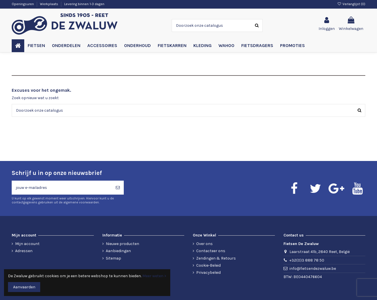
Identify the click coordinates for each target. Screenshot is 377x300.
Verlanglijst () (351, 4)
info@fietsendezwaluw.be (312, 268)
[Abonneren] (118, 188)
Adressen (24, 250)
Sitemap (113, 258)
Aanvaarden (24, 287)
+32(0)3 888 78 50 (306, 260)
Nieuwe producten (122, 243)
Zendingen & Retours (216, 258)
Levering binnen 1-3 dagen (84, 4)
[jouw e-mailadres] (62, 188)
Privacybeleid (208, 272)
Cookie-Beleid (208, 265)
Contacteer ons (210, 250)
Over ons (204, 243)
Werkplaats (49, 4)
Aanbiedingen (118, 250)
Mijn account (27, 243)
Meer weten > (154, 276)
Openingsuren (23, 4)
